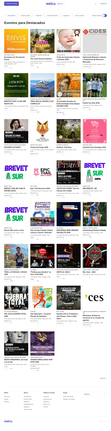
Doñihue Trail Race (64, 147)
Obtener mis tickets (69, 399)
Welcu (50, 4)
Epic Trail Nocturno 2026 (40, 188)
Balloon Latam (9, 55)
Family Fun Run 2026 (91, 103)
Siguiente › (103, 378)
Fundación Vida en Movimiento (40, 99)
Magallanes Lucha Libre (91, 269)
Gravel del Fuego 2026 (39, 147)
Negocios (65, 15)
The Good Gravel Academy (41, 59)
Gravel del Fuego (36, 145)
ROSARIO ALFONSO (12, 147)
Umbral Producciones (90, 228)
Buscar (96, 3)
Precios (45, 407)
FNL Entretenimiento (11, 311)
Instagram (105, 421)
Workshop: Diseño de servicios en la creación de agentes (93, 318)
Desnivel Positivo (62, 145)
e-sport (32, 311)
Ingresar (104, 3)
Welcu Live (46, 404)
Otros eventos (78, 15)
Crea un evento (11, 3)
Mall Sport (60, 311)
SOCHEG (59, 99)
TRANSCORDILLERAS (36, 357)
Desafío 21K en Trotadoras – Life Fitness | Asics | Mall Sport (68, 316)
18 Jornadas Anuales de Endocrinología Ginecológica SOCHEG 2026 (68, 103)
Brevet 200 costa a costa (14, 230)
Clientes (6, 401)
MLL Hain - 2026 (89, 272)
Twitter (103, 421)
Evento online (24, 15)
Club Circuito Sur (36, 228)
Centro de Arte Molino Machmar (15, 145)
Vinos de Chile (87, 145)
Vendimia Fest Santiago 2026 (94, 147)
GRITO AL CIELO (63, 272)
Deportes (37, 15)
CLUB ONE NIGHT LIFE (10, 99)
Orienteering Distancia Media (94, 230)
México (95, 394)
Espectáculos (47, 399)
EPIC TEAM (33, 186)
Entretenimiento (51, 15)
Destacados (10, 15)
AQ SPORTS (60, 228)
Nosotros (7, 396)
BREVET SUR (8, 186)
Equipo (6, 399)
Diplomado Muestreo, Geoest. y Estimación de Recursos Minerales (94, 59)
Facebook (100, 421)
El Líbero (33, 269)
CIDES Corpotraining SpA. (91, 55)
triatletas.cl (61, 55)
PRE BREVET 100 (90, 188)
